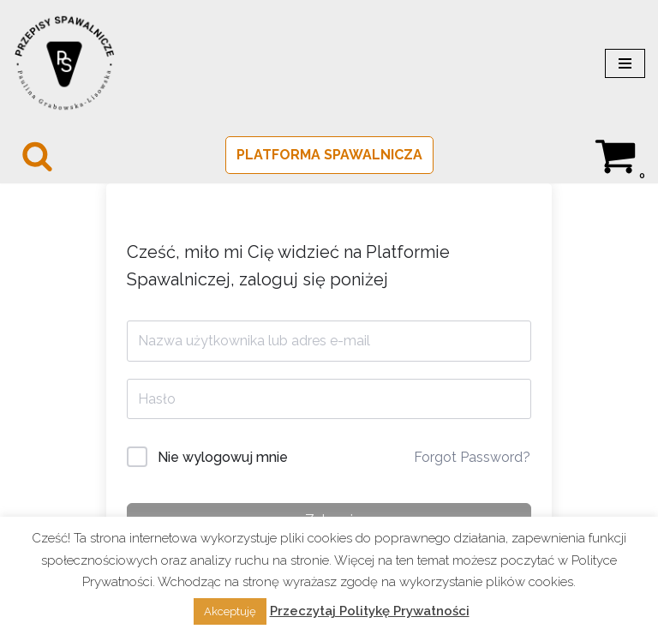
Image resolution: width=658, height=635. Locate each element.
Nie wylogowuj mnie (223, 457)
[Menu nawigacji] (625, 63)
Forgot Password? (472, 457)
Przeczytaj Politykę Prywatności (370, 611)
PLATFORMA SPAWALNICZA (329, 155)
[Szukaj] (37, 155)
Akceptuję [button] (230, 611)
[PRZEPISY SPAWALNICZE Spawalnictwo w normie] (64, 63)
